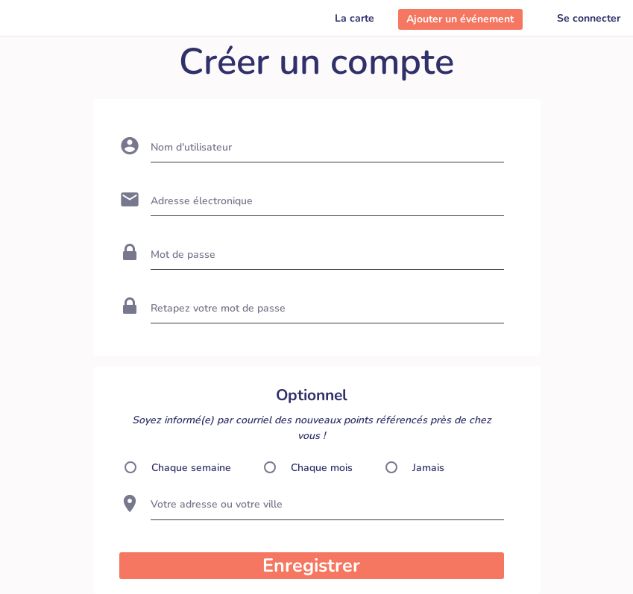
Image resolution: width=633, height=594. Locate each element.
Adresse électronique (202, 201)
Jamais (428, 468)
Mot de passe (183, 254)
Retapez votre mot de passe (218, 308)
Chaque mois (322, 468)
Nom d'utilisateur (191, 147)
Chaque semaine (191, 468)
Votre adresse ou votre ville (217, 504)
